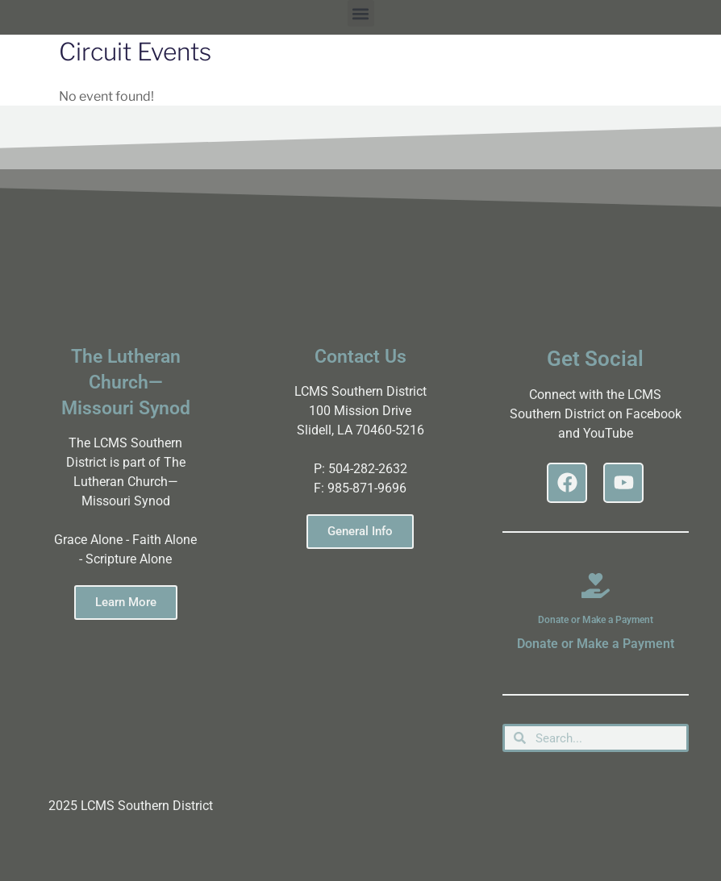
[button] (361, 13)
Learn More (125, 602)
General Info (360, 531)
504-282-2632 (367, 468)
